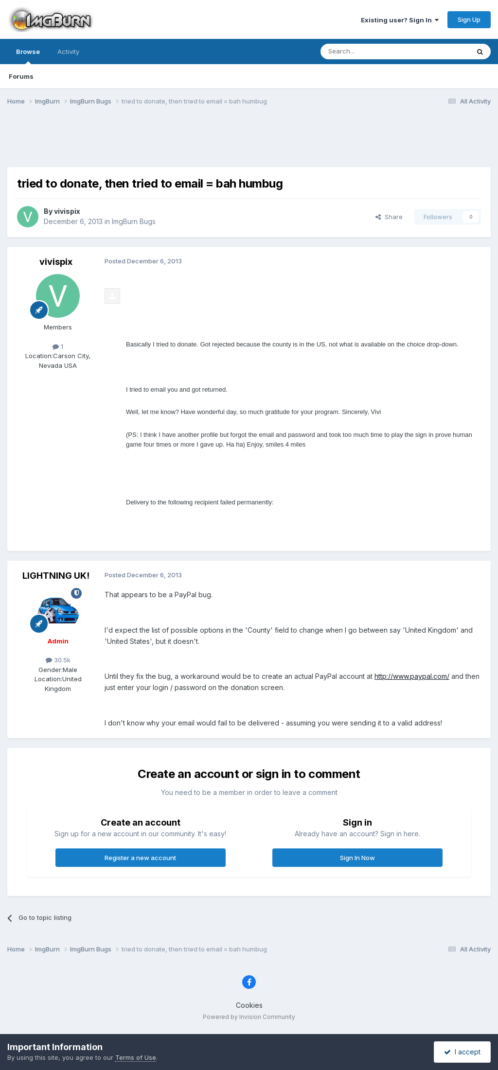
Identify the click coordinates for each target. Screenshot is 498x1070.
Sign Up (469, 19)
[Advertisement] (249, 142)
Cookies (249, 1005)
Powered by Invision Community (249, 1016)
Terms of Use (135, 1057)
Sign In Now (357, 858)
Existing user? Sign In (400, 20)
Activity (68, 51)
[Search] (370, 51)
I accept (462, 1052)
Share (389, 217)
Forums (21, 76)
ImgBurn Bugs (134, 221)
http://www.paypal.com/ (411, 676)
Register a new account (140, 858)
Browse (28, 56)
